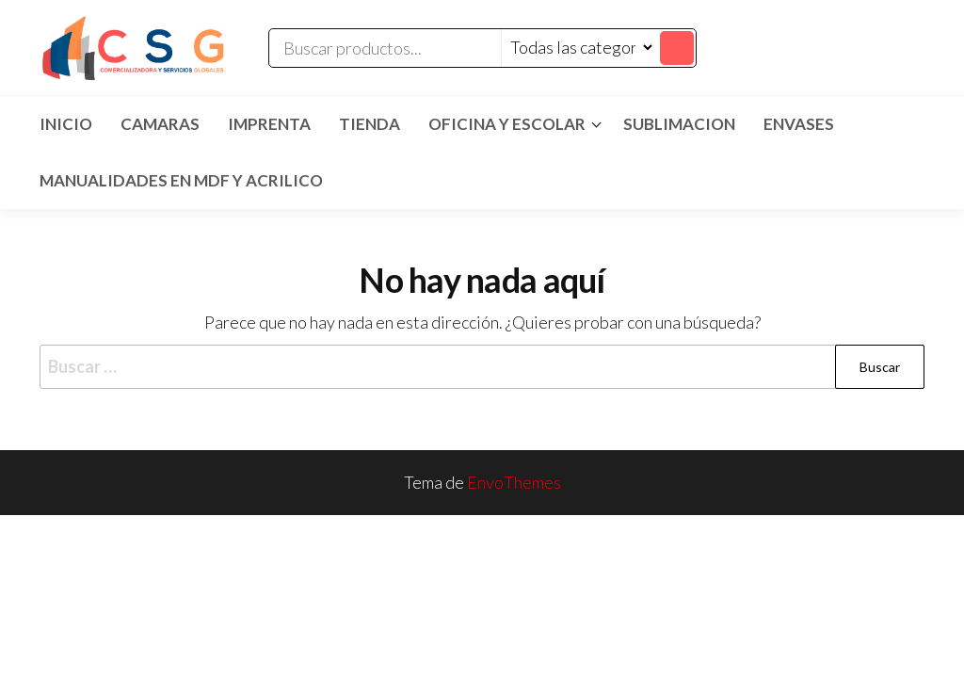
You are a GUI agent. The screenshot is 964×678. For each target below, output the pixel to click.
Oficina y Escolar (507, 124)
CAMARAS (160, 124)
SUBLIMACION (679, 124)
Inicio (66, 124)
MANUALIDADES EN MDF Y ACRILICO (181, 180)
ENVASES (798, 124)
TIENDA (369, 124)
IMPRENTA (269, 124)
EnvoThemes (514, 482)
